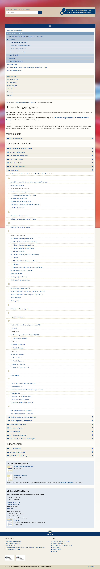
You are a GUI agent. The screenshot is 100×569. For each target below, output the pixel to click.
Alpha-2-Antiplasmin (16, 185)
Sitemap (15, 9)
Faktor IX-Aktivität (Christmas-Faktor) (23, 242)
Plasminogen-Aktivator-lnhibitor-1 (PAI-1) (24, 335)
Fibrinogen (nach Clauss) (17, 277)
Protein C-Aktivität (17, 345)
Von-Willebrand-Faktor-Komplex (20, 411)
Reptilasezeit (13, 375)
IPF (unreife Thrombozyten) (18, 309)
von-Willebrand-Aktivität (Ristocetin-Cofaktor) (26, 267)
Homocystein (13, 301)
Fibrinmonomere (15, 274)
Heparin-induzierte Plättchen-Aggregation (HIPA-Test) (26, 291)
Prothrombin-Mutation (16, 364)
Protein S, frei (16, 358)
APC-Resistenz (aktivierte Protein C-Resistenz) (24, 204)
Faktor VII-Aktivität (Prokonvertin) (22, 248)
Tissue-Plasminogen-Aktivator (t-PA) (21, 402)
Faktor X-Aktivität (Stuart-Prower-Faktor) (24, 254)
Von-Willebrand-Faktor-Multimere (20, 414)
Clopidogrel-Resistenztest (17, 216)
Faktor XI (14, 258)
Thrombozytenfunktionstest (18, 399)
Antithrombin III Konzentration (19, 201)
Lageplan (17, 520)
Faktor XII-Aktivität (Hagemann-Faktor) (23, 261)
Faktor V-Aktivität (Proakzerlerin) (22, 245)
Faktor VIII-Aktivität (17, 251)
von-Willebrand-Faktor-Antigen (21, 270)
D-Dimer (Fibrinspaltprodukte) (19, 227)
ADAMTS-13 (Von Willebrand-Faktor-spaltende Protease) (27, 182)
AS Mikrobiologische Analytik (23, 466)
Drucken (91, 567)
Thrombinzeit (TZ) (15, 387)
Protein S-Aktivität (17, 355)
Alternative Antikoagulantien (21, 192)
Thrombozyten (14, 393)
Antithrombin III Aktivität (17, 198)
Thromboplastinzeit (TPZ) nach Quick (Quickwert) (25, 390)
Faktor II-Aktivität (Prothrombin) (21, 239)
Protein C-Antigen (17, 348)
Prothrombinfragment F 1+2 (18, 367)
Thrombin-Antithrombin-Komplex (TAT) (22, 383)
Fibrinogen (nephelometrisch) (19, 280)
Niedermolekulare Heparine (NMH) (23, 195)
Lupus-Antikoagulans (16, 317)
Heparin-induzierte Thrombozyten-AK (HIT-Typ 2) (25, 294)
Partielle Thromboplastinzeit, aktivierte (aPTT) (24, 325)
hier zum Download (66, 482)
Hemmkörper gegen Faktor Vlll (19, 288)
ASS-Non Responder (16, 208)
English (8, 9)
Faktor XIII (14, 264)
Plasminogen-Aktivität (18, 338)
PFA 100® (12, 328)
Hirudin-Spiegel (14, 297)
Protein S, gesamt (17, 361)
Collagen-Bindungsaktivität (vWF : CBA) (22, 219)
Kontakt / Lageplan (24, 9)
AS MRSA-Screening (20, 475)
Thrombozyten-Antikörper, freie (19, 396)
